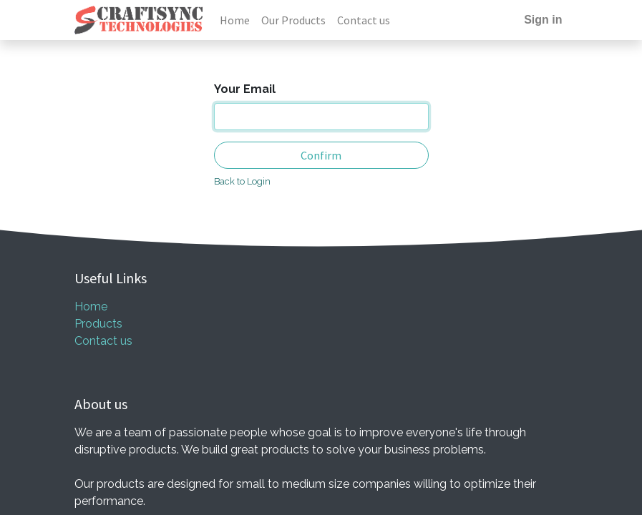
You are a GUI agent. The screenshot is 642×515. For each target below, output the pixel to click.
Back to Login (242, 181)
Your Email (245, 89)
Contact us (103, 341)
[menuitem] (235, 20)
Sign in (543, 20)
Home (90, 306)
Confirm (321, 155)
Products (98, 323)
